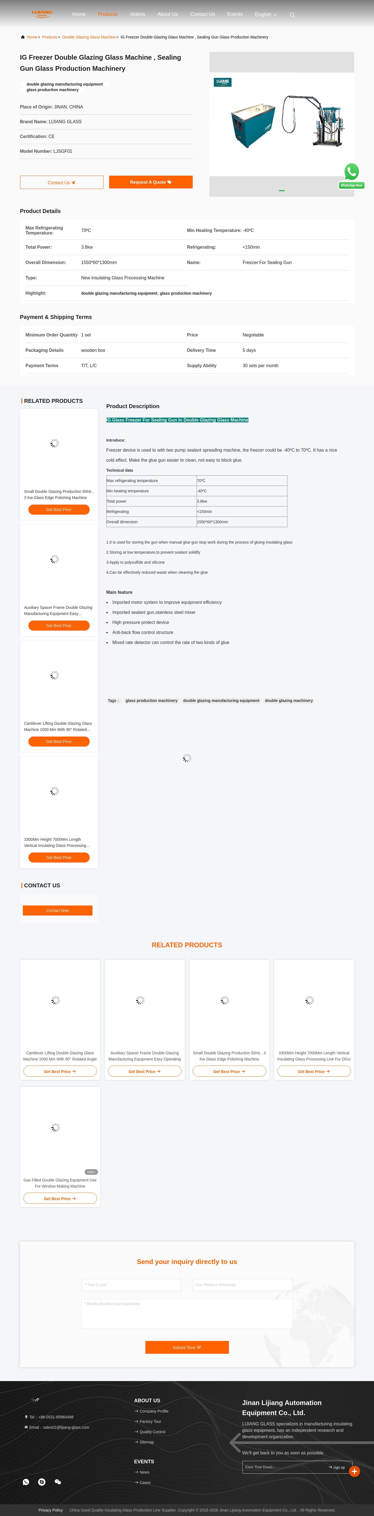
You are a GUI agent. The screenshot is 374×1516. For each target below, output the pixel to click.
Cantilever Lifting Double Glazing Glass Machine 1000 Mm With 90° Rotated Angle (58, 729)
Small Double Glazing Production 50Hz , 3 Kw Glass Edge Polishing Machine (229, 1056)
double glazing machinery (289, 700)
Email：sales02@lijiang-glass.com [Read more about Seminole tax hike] (56, 1427)
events (235, 14)
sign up (336, 1467)
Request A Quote (151, 182)
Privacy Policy (50, 1510)
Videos (137, 14)
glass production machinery (152, 700)
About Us (167, 14)
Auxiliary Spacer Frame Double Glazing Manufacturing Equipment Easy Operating (58, 613)
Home (79, 14)
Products (108, 14)
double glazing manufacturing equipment (221, 700)
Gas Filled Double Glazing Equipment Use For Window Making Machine (59, 1183)
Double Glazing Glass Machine (89, 37)
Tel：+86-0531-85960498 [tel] (49, 1417)
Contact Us (202, 14)
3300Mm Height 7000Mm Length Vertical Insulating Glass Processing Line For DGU (55, 845)
